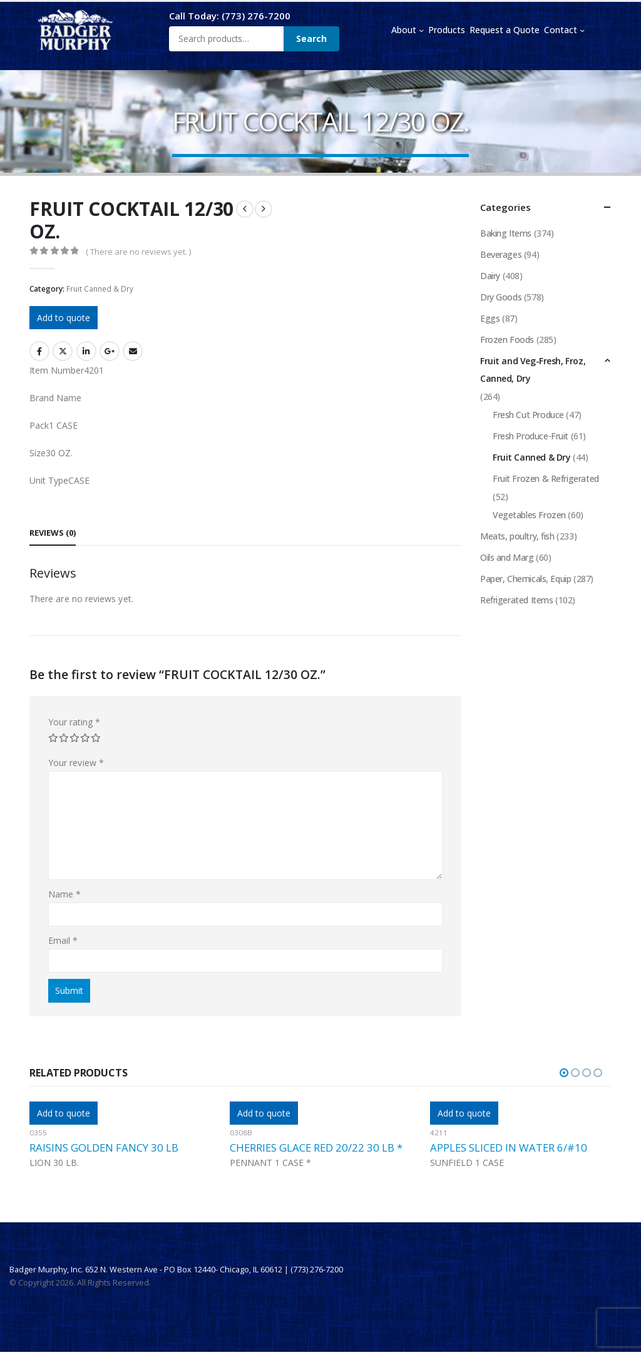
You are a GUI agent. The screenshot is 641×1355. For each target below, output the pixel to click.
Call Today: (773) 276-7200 (229, 15)
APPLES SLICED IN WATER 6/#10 (508, 1147)
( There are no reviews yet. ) (138, 251)
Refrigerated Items (516, 600)
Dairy (490, 276)
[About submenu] (421, 30)
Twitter (63, 351)
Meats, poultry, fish (517, 536)
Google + (110, 351)
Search (311, 38)
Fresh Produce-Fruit (530, 436)
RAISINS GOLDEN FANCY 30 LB (103, 1147)
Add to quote (63, 318)
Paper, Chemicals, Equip (525, 579)
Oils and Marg (507, 557)
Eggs (490, 318)
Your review (76, 763)
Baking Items (505, 233)
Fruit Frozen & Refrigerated (546, 478)
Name (64, 894)
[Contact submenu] (582, 30)
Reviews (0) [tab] (52, 532)
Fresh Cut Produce (528, 415)
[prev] (245, 209)
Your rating (74, 722)
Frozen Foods (507, 339)
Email (133, 351)
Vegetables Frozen (529, 515)
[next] (263, 209)
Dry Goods (500, 297)
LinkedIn (86, 351)
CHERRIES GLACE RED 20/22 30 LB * (316, 1147)
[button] (564, 1072)
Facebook (39, 351)
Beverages (500, 254)
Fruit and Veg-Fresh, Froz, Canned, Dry (532, 369)
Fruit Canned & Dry (99, 289)
